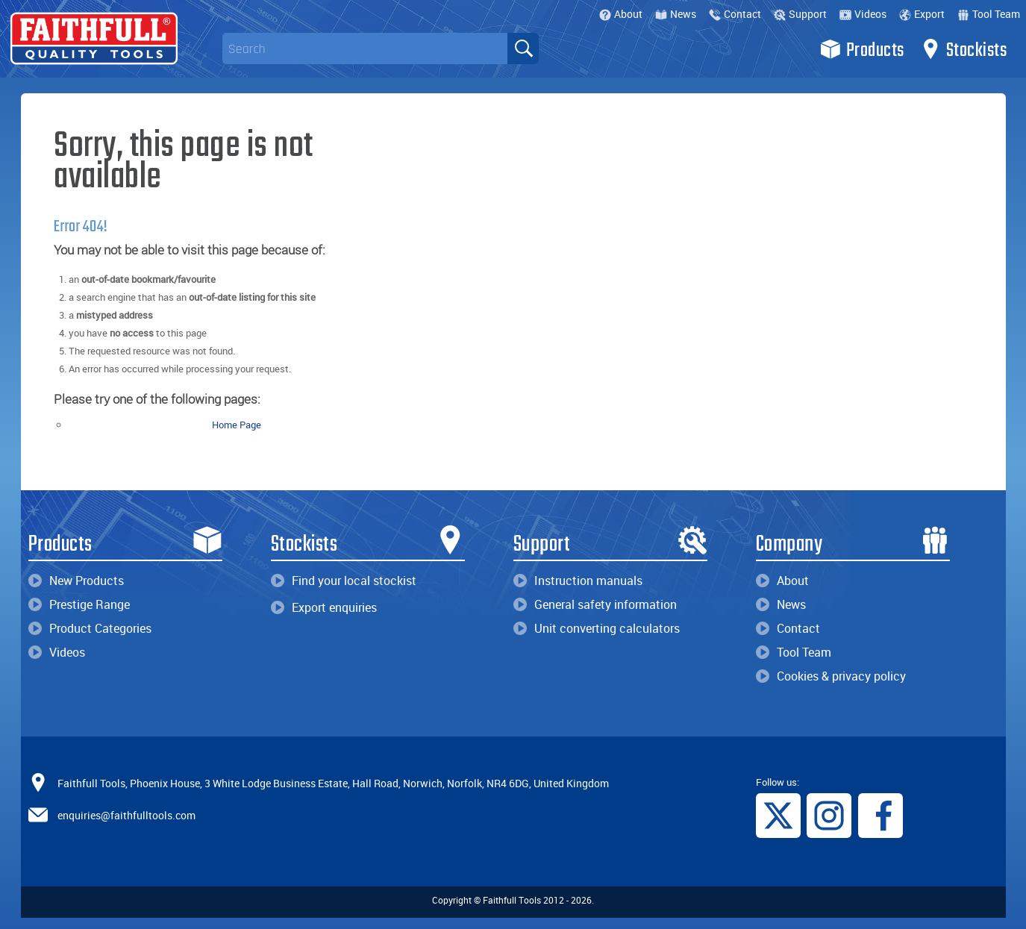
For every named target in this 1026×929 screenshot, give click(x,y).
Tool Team (988, 14)
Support (800, 14)
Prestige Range (79, 604)
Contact (735, 14)
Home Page (236, 424)
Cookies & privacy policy (831, 676)
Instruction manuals (577, 580)
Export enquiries (324, 607)
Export (922, 14)
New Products (76, 580)
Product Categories (89, 628)
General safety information (595, 604)
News (675, 14)
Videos (862, 14)
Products (862, 49)
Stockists (963, 49)
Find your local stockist (343, 580)
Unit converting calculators (596, 628)
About (620, 14)
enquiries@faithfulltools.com (126, 814)
